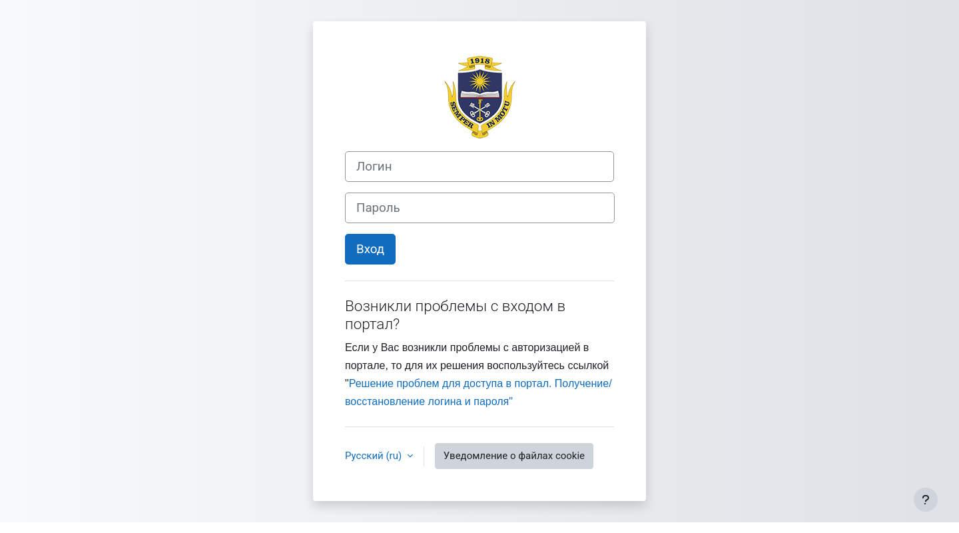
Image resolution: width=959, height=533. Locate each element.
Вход (370, 249)
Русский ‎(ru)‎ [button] (374, 456)
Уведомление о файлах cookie (514, 456)
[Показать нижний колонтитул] (926, 500)
